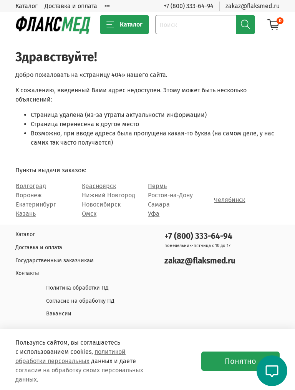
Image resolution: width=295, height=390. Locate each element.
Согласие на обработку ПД (80, 301)
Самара (159, 204)
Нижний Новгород (108, 195)
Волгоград (31, 186)
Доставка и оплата (71, 6)
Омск (89, 213)
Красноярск (99, 186)
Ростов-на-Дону (170, 195)
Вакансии (58, 313)
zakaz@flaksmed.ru (252, 6)
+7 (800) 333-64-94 (189, 6)
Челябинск (229, 199)
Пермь (157, 186)
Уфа (153, 213)
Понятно (240, 361)
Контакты (27, 273)
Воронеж (29, 195)
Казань (26, 213)
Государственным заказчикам (54, 260)
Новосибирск (101, 204)
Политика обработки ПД (77, 288)
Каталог (26, 6)
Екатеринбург (36, 204)
